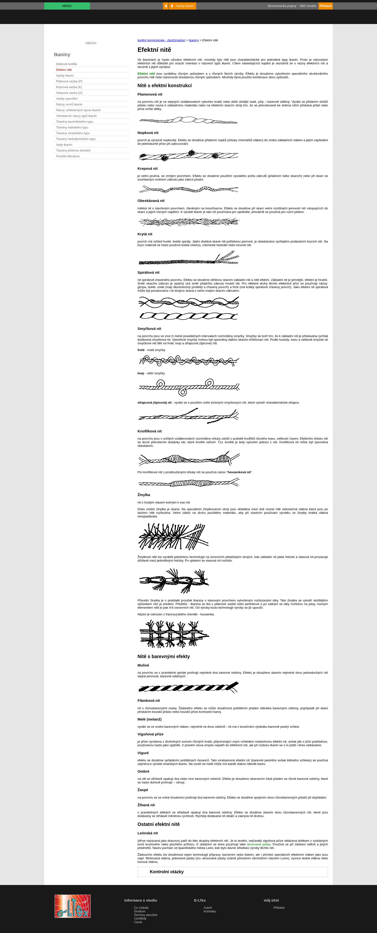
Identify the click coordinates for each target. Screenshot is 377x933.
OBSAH (90, 43)
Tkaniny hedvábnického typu (76, 139)
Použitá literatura (68, 156)
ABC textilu (308, 6)
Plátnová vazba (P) (69, 81)
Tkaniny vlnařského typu (73, 133)
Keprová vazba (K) (69, 87)
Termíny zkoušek (145, 915)
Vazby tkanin (65, 75)
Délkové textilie (66, 64)
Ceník (138, 922)
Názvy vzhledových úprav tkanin (78, 110)
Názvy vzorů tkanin (69, 104)
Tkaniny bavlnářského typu (74, 121)
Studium (139, 911)
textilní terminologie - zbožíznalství (161, 40)
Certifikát (140, 918)
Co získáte (141, 907)
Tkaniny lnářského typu (72, 127)
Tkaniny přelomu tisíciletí (73, 150)
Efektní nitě (64, 70)
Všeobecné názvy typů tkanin (76, 116)
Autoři (208, 907)
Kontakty (210, 911)
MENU (67, 6)
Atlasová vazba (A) (69, 93)
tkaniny (194, 40)
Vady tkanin (64, 144)
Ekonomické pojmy (282, 6)
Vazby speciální (67, 98)
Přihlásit (278, 907)
